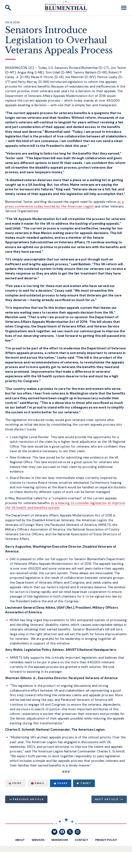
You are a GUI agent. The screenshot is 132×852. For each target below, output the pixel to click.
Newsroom (59, 840)
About (20, 840)
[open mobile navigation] (124, 8)
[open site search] (8, 7)
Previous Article (28, 799)
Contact (81, 840)
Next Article (106, 799)
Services (38, 840)
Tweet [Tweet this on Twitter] (84, 783)
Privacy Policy (106, 840)
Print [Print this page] (15, 783)
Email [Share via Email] (38, 783)
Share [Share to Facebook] (61, 783)
